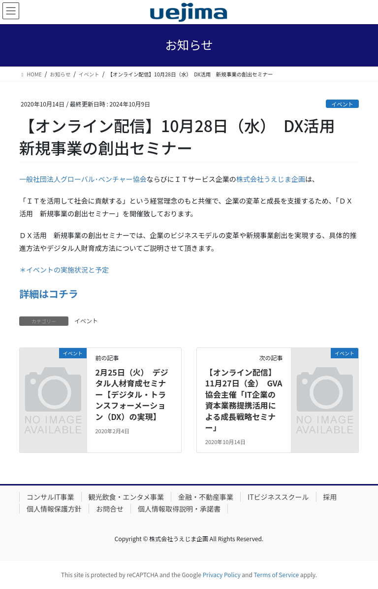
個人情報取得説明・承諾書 (179, 509)
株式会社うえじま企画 (270, 179)
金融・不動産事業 (205, 497)
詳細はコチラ (48, 293)
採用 (330, 497)
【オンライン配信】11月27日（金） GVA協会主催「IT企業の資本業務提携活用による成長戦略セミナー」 (244, 399)
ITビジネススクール (278, 497)
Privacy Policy (222, 574)
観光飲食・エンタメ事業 (126, 497)
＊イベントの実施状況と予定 (64, 270)
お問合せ (110, 509)
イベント (342, 104)
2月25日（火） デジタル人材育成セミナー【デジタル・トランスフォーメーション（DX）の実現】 (131, 394)
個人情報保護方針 (54, 509)
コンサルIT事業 (50, 497)
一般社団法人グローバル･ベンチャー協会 (83, 179)
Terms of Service (276, 574)
